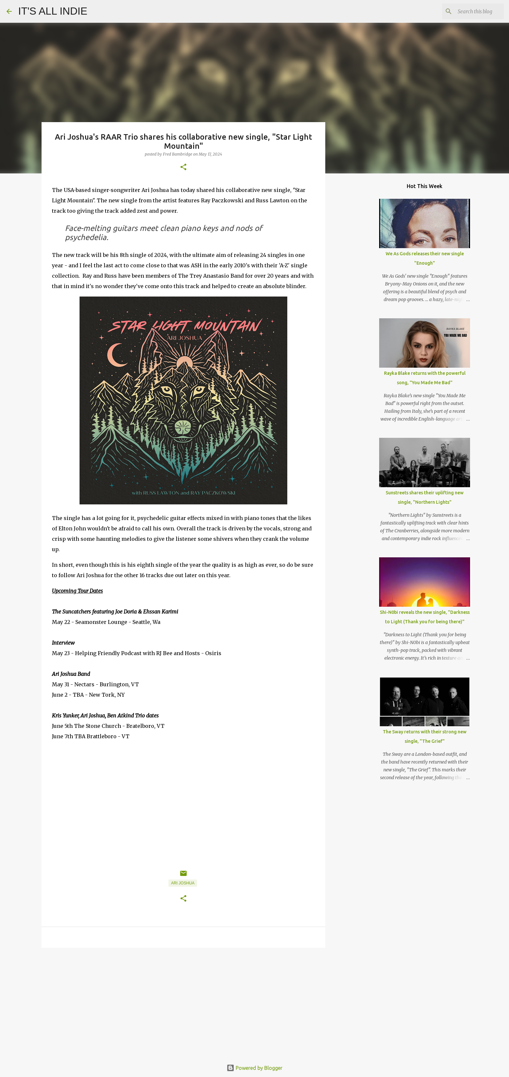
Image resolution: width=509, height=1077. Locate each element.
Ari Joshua (182, 883)
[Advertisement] (183, 1002)
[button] (183, 167)
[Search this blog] (470, 11)
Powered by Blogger (254, 1068)
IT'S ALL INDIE (52, 11)
